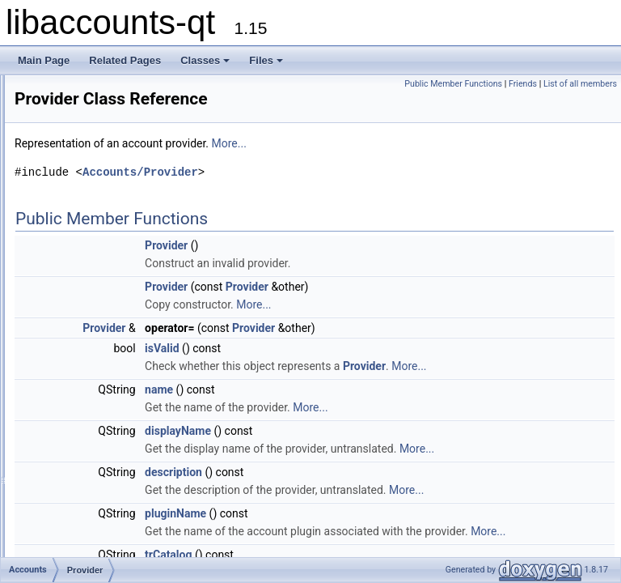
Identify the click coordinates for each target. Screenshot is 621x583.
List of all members (580, 101)
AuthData (86, 230)
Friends (599, 84)
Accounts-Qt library (68, 106)
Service (82, 302)
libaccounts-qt (44, 88)
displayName (380, 448)
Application (90, 213)
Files (266, 60)
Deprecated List (61, 124)
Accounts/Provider (342, 172)
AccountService (99, 195)
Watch (80, 337)
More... (431, 143)
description (375, 507)
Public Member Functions (529, 84)
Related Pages (125, 60)
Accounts (73, 177)
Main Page (44, 60)
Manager (85, 266)
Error (77, 248)
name (361, 407)
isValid (364, 348)
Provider (84, 284)
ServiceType (93, 320)
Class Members (74, 355)
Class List (61, 159)
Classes (205, 60)
